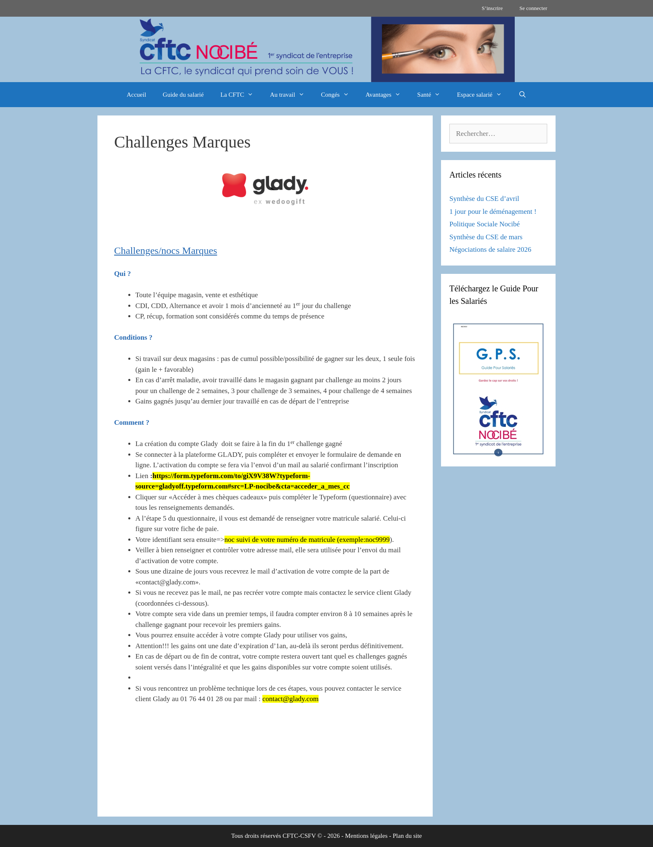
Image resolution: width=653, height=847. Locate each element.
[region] (326, 49)
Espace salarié (483, 94)
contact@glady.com (290, 699)
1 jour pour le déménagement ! (492, 212)
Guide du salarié (183, 94)
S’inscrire (492, 8)
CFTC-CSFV (299, 835)
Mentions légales (366, 835)
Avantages (387, 94)
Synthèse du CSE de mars (486, 237)
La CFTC (241, 94)
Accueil (136, 94)
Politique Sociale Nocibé (484, 224)
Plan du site (407, 835)
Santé (433, 94)
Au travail (291, 94)
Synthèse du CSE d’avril (484, 199)
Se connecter (533, 8)
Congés (339, 94)
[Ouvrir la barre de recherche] (522, 94)
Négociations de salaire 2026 (490, 249)
